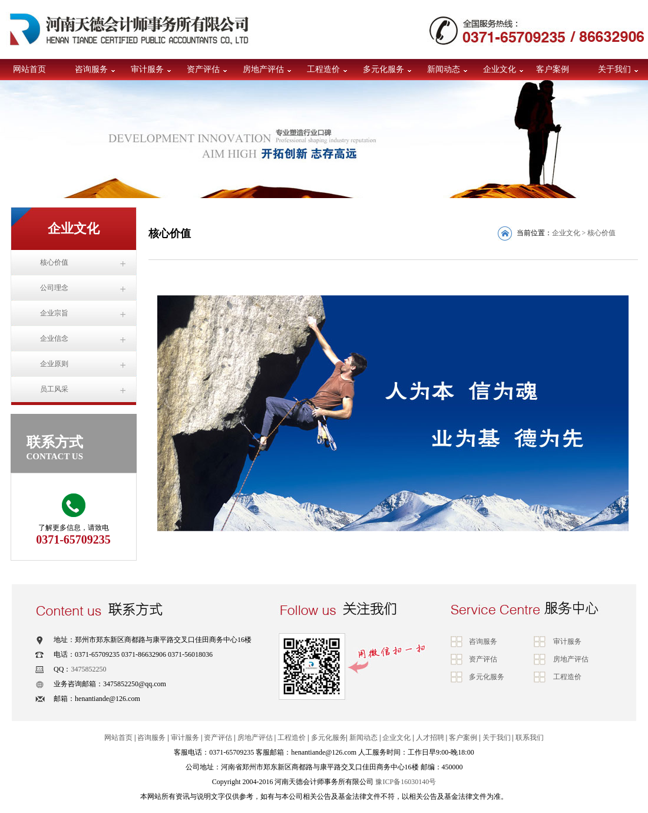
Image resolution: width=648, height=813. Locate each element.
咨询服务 (91, 69)
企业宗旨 (54, 313)
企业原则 (54, 364)
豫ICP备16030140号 (405, 782)
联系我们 (529, 737)
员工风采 (54, 389)
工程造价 (323, 69)
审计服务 (147, 69)
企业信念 (54, 338)
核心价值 (54, 262)
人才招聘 (430, 737)
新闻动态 (443, 69)
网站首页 (29, 69)
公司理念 (54, 288)
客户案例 (552, 69)
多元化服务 (383, 69)
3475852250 (88, 669)
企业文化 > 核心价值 (584, 233)
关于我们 (614, 69)
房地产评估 (263, 69)
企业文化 (499, 69)
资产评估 (203, 69)
